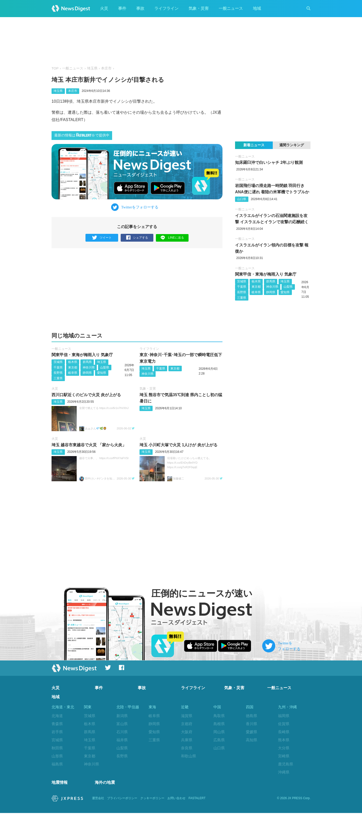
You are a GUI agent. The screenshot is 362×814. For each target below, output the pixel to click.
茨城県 (58, 362)
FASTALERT (197, 799)
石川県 (122, 732)
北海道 (57, 716)
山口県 (241, 199)
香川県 (251, 724)
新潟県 (122, 716)
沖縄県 (283, 772)
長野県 (58, 373)
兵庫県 (186, 740)
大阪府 (186, 732)
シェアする (137, 237)
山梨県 (104, 367)
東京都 (72, 367)
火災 (104, 8)
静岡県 (87, 373)
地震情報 (60, 783)
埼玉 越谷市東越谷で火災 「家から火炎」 (89, 445)
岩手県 (57, 732)
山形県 (57, 756)
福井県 (122, 740)
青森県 (57, 724)
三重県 (58, 378)
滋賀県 (186, 716)
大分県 (283, 748)
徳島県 (251, 716)
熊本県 (283, 740)
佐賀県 (283, 724)
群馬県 (87, 362)
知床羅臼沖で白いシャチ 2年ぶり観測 (269, 162)
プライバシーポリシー (122, 799)
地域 (257, 8)
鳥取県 (219, 716)
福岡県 (283, 716)
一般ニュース (231, 8)
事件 (122, 8)
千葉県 (58, 367)
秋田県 (57, 748)
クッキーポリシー (152, 799)
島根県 (219, 724)
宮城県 (57, 740)
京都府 (186, 724)
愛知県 (101, 373)
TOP (55, 68)
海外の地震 (105, 783)
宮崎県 (283, 756)
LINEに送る (172, 237)
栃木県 (72, 362)
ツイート (102, 237)
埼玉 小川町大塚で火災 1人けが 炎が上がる (178, 445)
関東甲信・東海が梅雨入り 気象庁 (82, 355)
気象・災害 (199, 8)
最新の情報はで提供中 (81, 135)
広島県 (219, 740)
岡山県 (219, 732)
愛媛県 (251, 732)
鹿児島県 (285, 764)
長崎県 (283, 732)
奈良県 (186, 748)
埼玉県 (92, 68)
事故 (140, 8)
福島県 (57, 764)
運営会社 (98, 799)
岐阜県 (72, 373)
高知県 (251, 740)
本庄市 (106, 68)
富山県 (122, 724)
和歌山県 (188, 756)
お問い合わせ (176, 799)
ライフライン (166, 8)
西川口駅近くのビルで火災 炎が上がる (86, 395)
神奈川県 (89, 367)
